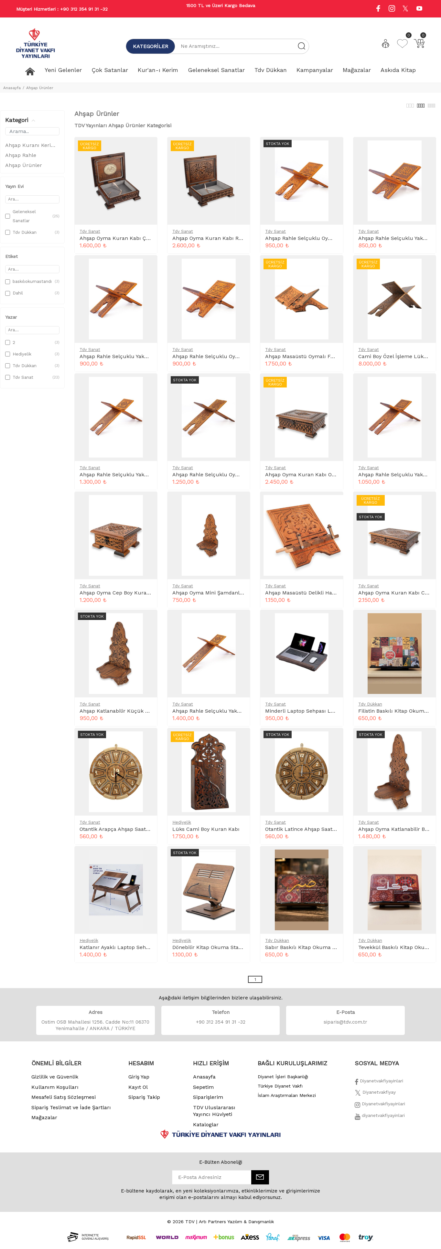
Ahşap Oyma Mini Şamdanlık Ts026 (216, 596)
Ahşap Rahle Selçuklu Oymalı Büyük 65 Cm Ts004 (235, 478)
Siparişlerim (208, 1101)
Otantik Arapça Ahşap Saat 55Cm (121, 833)
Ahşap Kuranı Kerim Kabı (32, 149)
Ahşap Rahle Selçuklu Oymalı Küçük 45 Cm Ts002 (328, 242)
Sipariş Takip (144, 1101)
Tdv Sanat (90, 234)
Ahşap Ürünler (39, 88)
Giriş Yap (138, 1080)
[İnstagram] (380, 1109)
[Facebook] (379, 1086)
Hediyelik (181, 825)
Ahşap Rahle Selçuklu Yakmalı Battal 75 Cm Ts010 (234, 714)
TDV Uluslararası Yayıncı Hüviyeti (214, 1114)
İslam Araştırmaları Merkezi (287, 1098)
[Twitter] (375, 1097)
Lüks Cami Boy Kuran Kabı (206, 833)
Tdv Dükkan (370, 707)
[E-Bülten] (260, 1181)
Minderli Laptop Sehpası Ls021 (303, 714)
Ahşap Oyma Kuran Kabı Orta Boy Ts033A (317, 478)
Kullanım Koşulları (55, 1091)
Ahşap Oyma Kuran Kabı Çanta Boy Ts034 (132, 242)
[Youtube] (419, 9)
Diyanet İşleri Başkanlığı (283, 1080)
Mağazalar (44, 1121)
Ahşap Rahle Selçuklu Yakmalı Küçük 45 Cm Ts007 (144, 360)
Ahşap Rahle (20, 159)
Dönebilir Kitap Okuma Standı (209, 951)
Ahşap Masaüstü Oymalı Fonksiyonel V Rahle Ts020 (329, 360)
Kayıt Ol (138, 1091)
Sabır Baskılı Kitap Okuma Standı (307, 951)
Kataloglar (206, 1128)
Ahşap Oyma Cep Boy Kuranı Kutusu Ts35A (134, 596)
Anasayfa (12, 88)
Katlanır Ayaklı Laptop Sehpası (118, 951)
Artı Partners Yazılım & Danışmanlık (236, 1225)
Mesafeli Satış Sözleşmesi (63, 1101)
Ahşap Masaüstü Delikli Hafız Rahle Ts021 (317, 596)
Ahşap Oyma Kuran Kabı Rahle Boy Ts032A (225, 242)
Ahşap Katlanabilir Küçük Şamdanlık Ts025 (134, 714)
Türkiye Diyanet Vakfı (280, 1089)
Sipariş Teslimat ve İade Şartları (71, 1111)
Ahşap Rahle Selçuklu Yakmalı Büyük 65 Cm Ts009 (143, 478)
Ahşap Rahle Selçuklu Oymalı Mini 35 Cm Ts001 (232, 360)
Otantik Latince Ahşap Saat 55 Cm (307, 833)
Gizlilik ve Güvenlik (54, 1080)
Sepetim (203, 1091)
